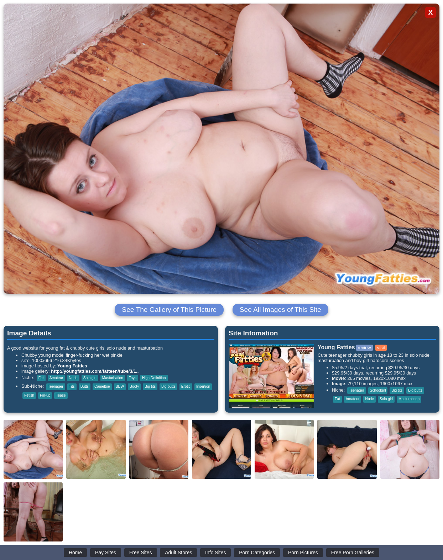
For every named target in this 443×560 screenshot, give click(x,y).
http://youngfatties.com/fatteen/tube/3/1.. (95, 371)
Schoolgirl (378, 390)
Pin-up (45, 395)
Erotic (186, 386)
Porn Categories (257, 552)
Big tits (150, 386)
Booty (134, 386)
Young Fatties (72, 365)
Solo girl (90, 378)
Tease (61, 395)
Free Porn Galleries (352, 552)
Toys (132, 378)
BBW (120, 386)
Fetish (29, 395)
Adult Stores (178, 552)
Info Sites (215, 552)
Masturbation (112, 378)
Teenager (55, 386)
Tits (72, 386)
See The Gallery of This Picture (169, 309)
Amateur (56, 378)
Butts (84, 386)
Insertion (203, 386)
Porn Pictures (303, 552)
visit (381, 347)
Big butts (168, 386)
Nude (73, 378)
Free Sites (140, 552)
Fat (41, 378)
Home (75, 552)
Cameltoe (102, 386)
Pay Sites (105, 552)
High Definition (154, 378)
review (364, 347)
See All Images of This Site (280, 309)
